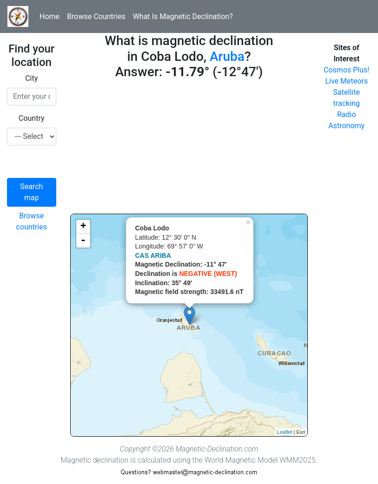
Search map (31, 192)
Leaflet (284, 432)
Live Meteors (346, 81)
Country (32, 118)
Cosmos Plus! (346, 69)
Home (50, 16)
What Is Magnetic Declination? (183, 16)
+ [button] (83, 227)
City (31, 78)
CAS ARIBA (153, 255)
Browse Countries (96, 16)
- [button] (83, 241)
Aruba (227, 56)
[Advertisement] (189, 149)
